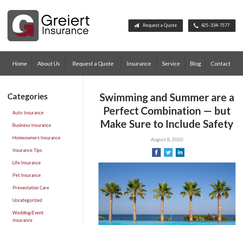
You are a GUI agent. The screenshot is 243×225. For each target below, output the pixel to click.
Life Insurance (26, 162)
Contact (221, 63)
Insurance (138, 63)
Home (19, 63)
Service (171, 63)
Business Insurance (31, 125)
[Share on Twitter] (168, 154)
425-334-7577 (210, 25)
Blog (195, 63)
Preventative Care (30, 187)
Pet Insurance (26, 175)
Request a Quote (154, 25)
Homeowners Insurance (36, 137)
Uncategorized (27, 200)
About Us (48, 63)
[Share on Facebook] (156, 154)
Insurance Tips (27, 150)
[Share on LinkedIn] (180, 154)
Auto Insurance (28, 112)
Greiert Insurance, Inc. (48, 25)
